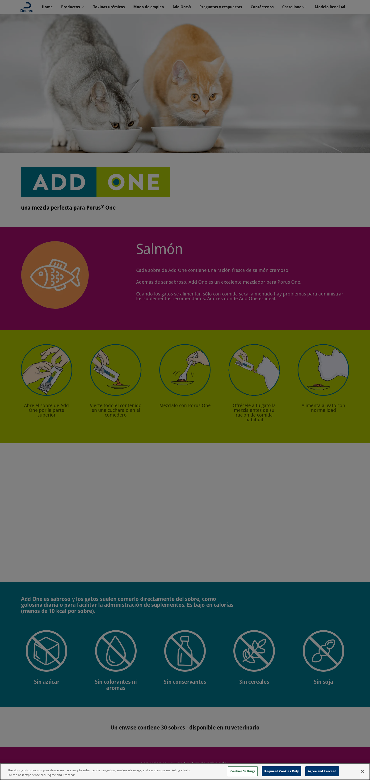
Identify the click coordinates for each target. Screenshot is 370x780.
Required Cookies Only (281, 771)
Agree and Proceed (322, 771)
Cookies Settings (242, 771)
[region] (185, 771)
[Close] (362, 771)
